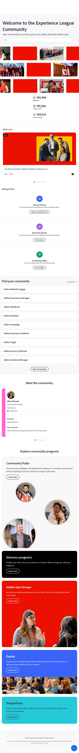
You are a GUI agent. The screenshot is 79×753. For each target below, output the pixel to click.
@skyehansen (11, 408)
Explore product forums (40, 212)
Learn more (12, 571)
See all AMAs (39, 268)
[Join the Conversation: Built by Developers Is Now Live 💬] (39, 154)
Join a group (39, 240)
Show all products (39, 369)
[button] (74, 748)
